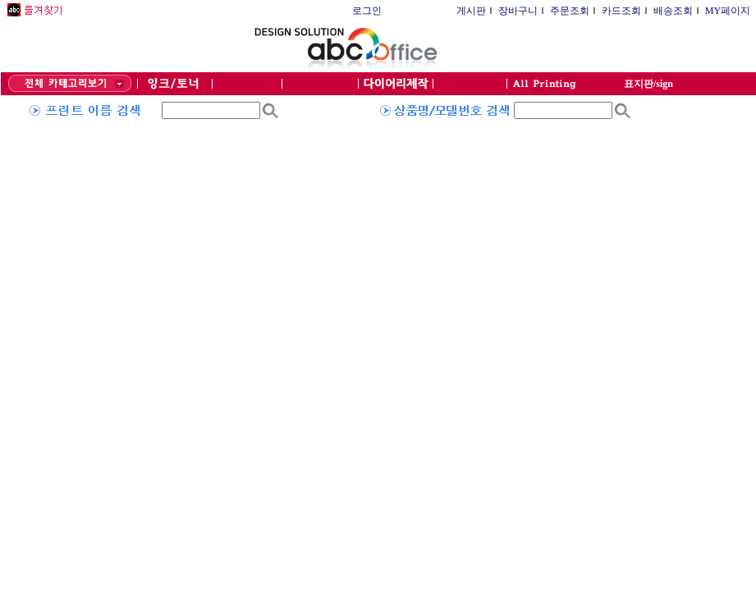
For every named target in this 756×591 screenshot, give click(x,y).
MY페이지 (727, 10)
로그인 (367, 10)
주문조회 (569, 10)
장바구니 (518, 10)
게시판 (471, 10)
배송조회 (673, 10)
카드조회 (621, 10)
